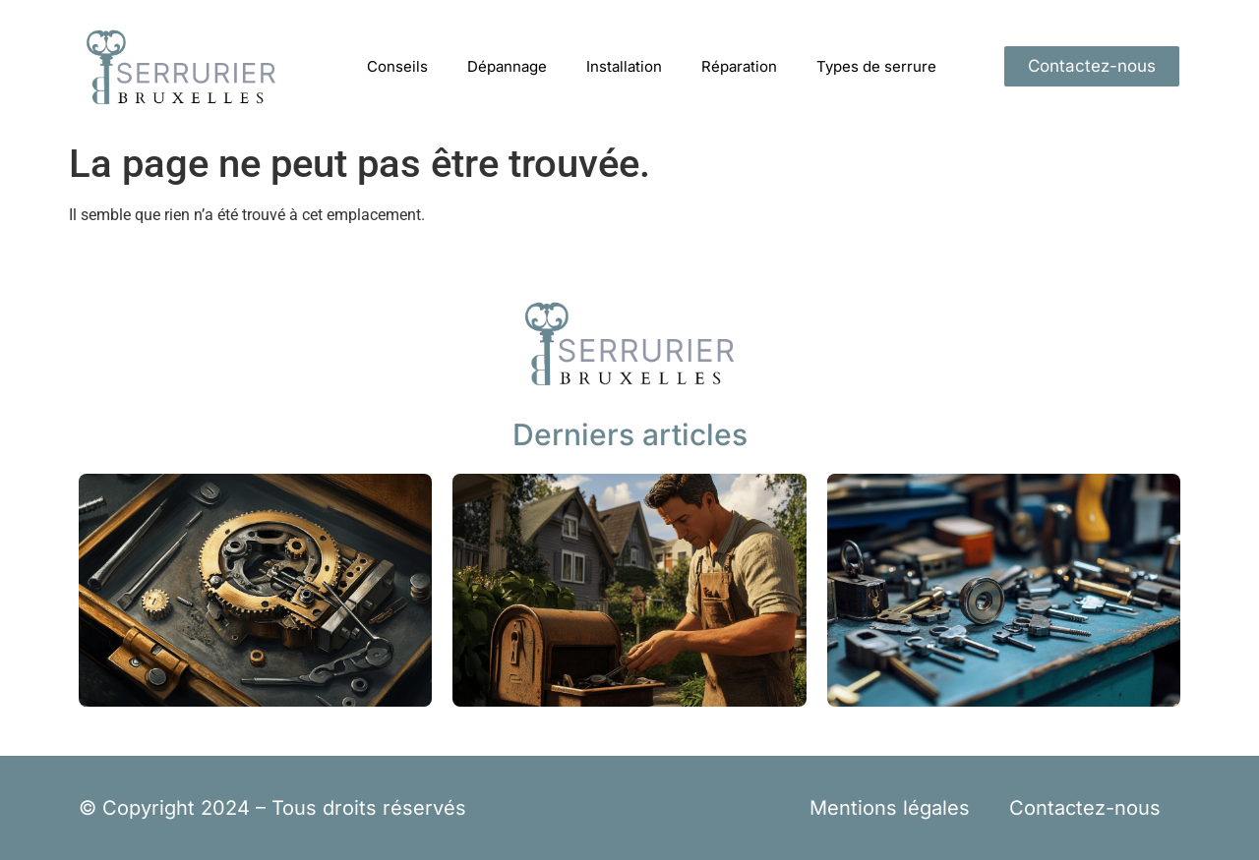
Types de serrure (876, 66)
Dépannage (507, 66)
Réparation (739, 66)
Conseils (397, 66)
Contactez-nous (1085, 808)
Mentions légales (889, 808)
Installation (624, 66)
